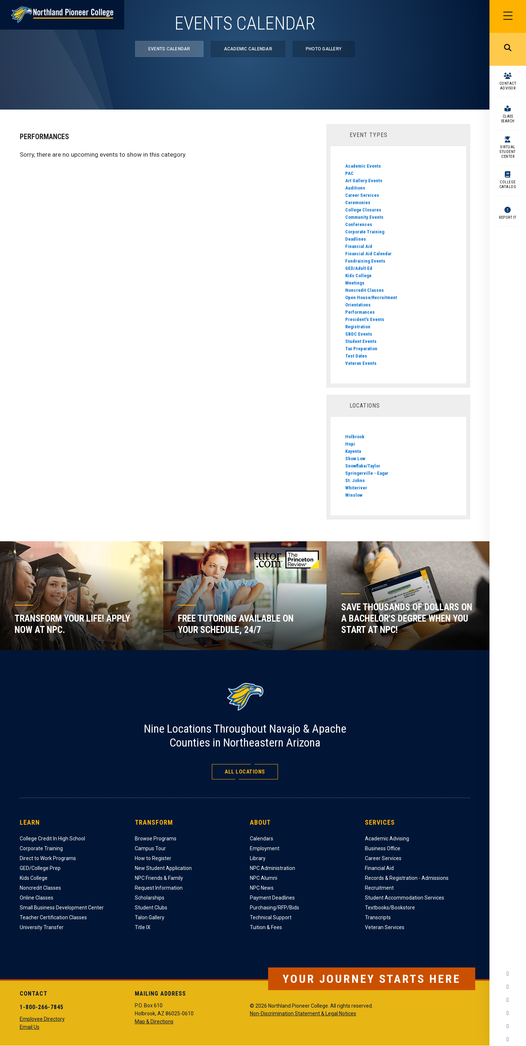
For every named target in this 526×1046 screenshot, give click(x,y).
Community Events (364, 217)
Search (508, 49)
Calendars (261, 838)
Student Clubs (151, 908)
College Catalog (508, 184)
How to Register (153, 858)
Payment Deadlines (272, 898)
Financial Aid (358, 246)
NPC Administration (272, 868)
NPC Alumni (263, 878)
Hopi (350, 444)
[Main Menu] (507, 16)
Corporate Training (364, 231)
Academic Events (363, 166)
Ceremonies (357, 202)
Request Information (159, 888)
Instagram (507, 986)
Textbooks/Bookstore (390, 908)
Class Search (508, 118)
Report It (508, 217)
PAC (349, 173)
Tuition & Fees (266, 927)
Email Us (29, 1027)
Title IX (142, 927)
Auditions (355, 188)
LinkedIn (507, 1026)
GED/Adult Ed (358, 268)
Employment (264, 848)
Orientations (358, 305)
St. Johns (355, 480)
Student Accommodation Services (404, 898)
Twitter (507, 1000)
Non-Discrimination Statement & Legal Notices (303, 1013)
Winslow (353, 495)
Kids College (358, 275)
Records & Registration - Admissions (407, 878)
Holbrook (355, 436)
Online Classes (36, 898)
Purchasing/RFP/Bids (274, 908)
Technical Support (270, 917)
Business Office (382, 848)
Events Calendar (169, 48)
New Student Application (163, 868)
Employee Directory (42, 1019)
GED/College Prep (40, 868)
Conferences (358, 224)
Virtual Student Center (508, 152)
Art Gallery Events (363, 180)
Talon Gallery (149, 917)
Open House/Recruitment (371, 297)
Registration (357, 326)
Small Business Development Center (62, 908)
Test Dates (356, 356)
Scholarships (149, 898)
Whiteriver (356, 487)
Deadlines (355, 239)
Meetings (355, 283)
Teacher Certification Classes (53, 917)
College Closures (363, 210)
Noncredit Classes (364, 290)
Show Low (355, 458)
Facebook (507, 973)
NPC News (262, 888)
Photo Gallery (324, 48)
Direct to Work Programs (48, 858)
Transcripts (378, 917)
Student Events (361, 341)
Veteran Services (384, 927)
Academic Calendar (248, 48)
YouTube (507, 1013)
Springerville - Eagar (366, 473)
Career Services (362, 195)
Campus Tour (150, 848)
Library (258, 858)
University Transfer (42, 927)
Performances (360, 312)
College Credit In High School (52, 838)
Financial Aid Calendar (368, 253)
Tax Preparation (361, 348)
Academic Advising (387, 838)
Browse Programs (155, 838)
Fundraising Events (365, 261)
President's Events (364, 319)
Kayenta (353, 451)
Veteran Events (361, 363)
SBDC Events (358, 334)
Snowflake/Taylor (362, 466)
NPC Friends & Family (159, 878)
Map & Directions (154, 1021)
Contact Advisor (508, 86)
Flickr (507, 1039)
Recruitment (379, 888)
